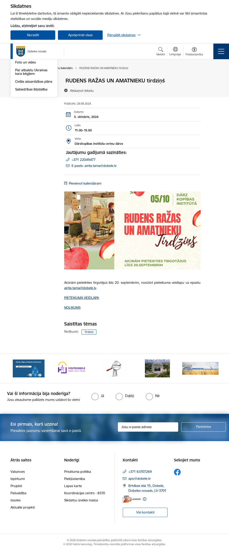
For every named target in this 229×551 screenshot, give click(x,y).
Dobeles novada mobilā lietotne (33, 106)
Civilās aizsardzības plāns (33, 134)
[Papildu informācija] (144, 499)
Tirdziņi (89, 332)
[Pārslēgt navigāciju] (221, 51)
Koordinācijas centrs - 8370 (84, 493)
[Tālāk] (211, 368)
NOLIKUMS (72, 307)
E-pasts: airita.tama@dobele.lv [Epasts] (94, 166)
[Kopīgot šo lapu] (212, 89)
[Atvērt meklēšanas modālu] (160, 52)
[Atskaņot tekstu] (82, 90)
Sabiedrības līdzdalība (31, 142)
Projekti (16, 486)
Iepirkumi (18, 479)
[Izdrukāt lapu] (212, 78)
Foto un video (25, 115)
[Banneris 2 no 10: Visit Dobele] (71, 368)
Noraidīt (33, 35)
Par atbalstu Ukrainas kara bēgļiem (31, 125)
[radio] (97, 395)
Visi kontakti (145, 512)
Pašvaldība (18, 493)
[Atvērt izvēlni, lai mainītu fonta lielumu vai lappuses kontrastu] (194, 52)
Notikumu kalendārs (30, 81)
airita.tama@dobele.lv (80, 288)
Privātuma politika (77, 471)
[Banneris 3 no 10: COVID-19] (114, 368)
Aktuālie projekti (23, 507)
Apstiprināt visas (80, 35)
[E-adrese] (132, 499)
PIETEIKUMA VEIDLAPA (81, 298)
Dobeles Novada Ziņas (32, 96)
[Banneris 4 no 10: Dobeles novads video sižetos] (157, 368)
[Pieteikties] (203, 427)
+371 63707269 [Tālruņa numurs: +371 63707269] (140, 471)
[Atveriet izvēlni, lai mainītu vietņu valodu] (175, 52)
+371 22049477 (83, 160)
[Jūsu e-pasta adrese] (148, 427)
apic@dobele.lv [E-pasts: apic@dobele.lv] (139, 478)
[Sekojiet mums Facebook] (177, 472)
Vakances (18, 471)
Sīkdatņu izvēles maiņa (81, 500)
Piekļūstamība (74, 479)
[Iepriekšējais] (18, 368)
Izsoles (16, 500)
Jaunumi (21, 88)
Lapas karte (73, 486)
